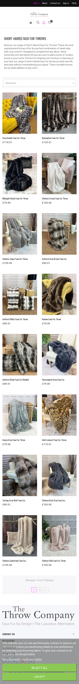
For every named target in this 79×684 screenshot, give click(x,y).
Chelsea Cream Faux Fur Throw (55, 198)
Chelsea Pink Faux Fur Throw (54, 560)
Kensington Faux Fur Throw (53, 138)
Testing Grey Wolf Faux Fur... (14, 500)
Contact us (55, 3)
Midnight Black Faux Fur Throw (15, 198)
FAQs (74, 3)
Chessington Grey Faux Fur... (54, 379)
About (44, 3)
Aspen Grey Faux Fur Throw (13, 440)
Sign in (66, 3)
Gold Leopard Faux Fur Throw (54, 440)
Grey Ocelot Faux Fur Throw (13, 138)
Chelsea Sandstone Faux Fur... (14, 560)
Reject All (39, 668)
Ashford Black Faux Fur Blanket (15, 379)
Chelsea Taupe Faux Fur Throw (15, 259)
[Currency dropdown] (35, 3)
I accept (39, 676)
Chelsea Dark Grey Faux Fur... (54, 500)
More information (11, 659)
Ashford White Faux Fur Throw (15, 319)
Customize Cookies (32, 659)
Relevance (40, 83)
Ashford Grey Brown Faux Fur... (55, 259)
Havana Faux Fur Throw (51, 319)
